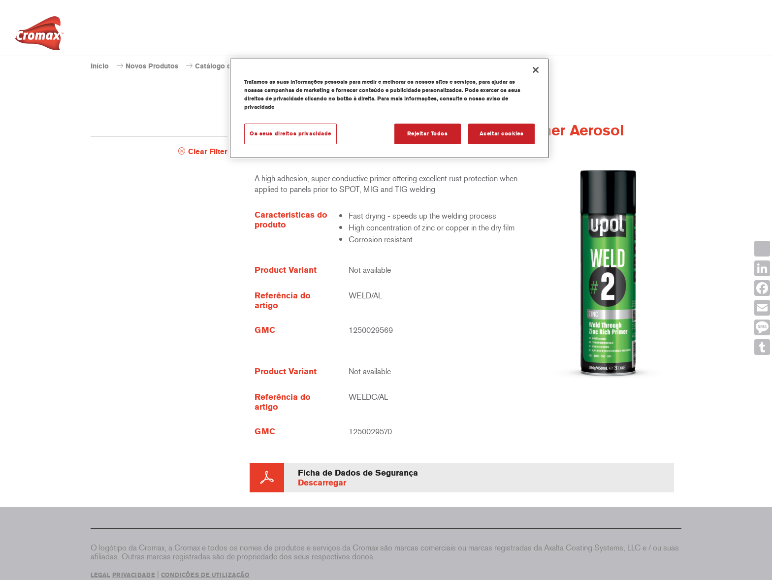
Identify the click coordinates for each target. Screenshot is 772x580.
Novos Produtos (152, 66)
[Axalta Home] (39, 36)
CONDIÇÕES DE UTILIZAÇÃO (205, 575)
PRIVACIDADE (133, 575)
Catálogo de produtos (230, 66)
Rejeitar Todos (427, 133)
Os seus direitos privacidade (290, 133)
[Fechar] (536, 70)
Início (100, 66)
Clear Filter (207, 151)
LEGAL (100, 575)
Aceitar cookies (502, 133)
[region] (389, 108)
